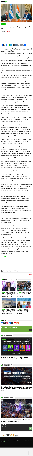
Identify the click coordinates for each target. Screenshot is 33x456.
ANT (2, 370)
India (16, 271)
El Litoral (3, 256)
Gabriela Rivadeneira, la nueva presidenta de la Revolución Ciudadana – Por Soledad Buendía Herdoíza (15, 429)
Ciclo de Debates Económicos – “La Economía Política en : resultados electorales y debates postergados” (15, 366)
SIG (5, 370)
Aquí (31, 338)
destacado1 (12, 271)
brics (8, 271)
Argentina (3, 23)
